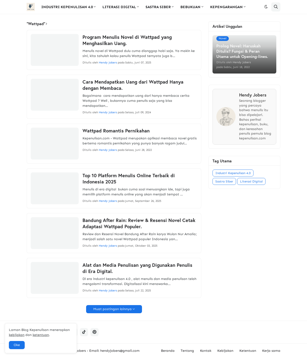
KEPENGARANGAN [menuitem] (226, 7)
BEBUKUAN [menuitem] (190, 7)
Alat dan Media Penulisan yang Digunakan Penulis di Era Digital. (137, 268)
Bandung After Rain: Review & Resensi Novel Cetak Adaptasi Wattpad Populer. (139, 223)
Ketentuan (247, 351)
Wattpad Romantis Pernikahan (116, 131)
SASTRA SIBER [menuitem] (158, 7)
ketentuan (41, 335)
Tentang (187, 351)
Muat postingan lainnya (112, 309)
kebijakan (16, 335)
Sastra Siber (224, 181)
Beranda (168, 351)
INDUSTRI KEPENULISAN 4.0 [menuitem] (67, 7)
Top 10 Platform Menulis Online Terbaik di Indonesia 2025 (129, 178)
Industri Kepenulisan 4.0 (233, 173)
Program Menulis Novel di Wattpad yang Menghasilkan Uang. (127, 40)
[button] (266, 6)
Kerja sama (271, 351)
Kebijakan (225, 351)
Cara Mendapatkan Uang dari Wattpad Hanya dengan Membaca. (133, 85)
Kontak (205, 351)
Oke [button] (17, 345)
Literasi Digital (251, 181)
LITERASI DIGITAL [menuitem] (119, 7)
